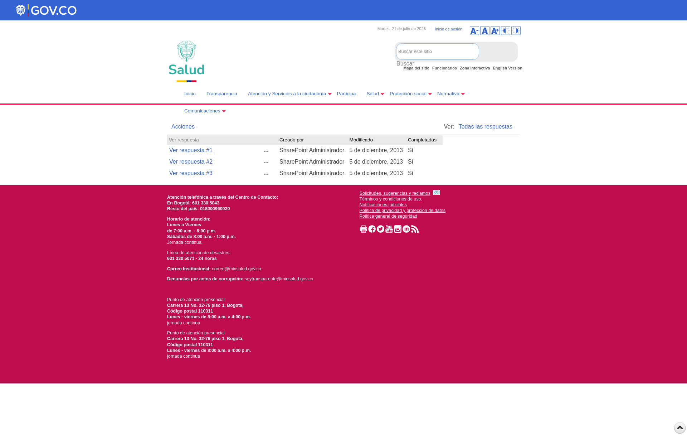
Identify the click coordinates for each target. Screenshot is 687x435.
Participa (346, 93)
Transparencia (221, 93)
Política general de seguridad (389, 216)
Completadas (422, 139)
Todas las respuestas (485, 127)
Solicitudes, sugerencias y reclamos (395, 193)
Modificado (361, 139)
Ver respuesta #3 (191, 173)
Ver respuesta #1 (191, 150)
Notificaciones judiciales (383, 204)
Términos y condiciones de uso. (391, 199)
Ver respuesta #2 (191, 162)
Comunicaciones (202, 110)
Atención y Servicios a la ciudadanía (287, 93)
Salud (372, 93)
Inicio (190, 93)
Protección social (408, 93)
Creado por (291, 139)
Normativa (448, 93)
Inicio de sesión (448, 29)
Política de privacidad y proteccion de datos (403, 210)
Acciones (183, 127)
